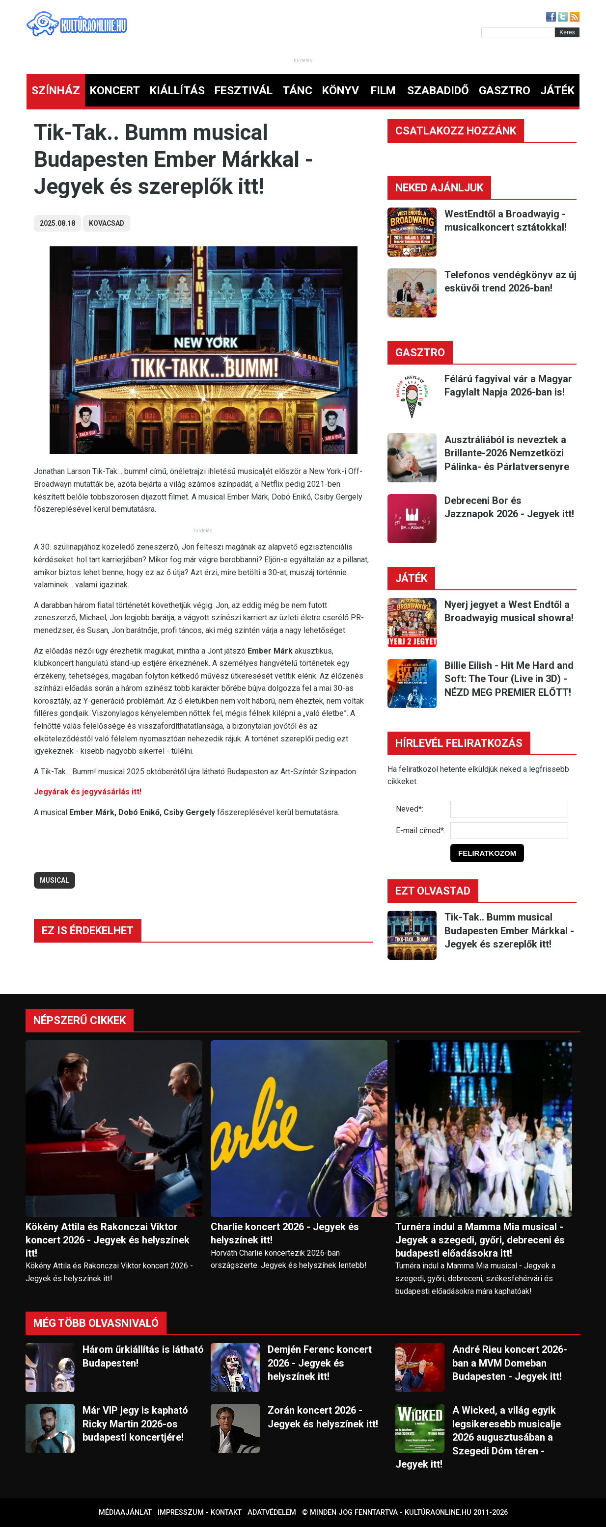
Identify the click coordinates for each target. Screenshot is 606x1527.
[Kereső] (518, 32)
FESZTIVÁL (244, 90)
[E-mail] (509, 830)
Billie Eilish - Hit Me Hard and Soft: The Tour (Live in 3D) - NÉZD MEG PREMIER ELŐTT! (509, 678)
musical (54, 880)
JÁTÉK (557, 90)
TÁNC (297, 90)
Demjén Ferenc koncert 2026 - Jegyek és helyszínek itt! (320, 1362)
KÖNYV (340, 90)
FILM (383, 90)
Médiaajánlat (125, 1512)
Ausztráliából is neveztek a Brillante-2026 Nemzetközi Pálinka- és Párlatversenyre (506, 453)
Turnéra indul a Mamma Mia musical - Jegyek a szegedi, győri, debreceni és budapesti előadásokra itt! (480, 1240)
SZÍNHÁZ (55, 90)
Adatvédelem (272, 1512)
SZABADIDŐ (438, 90)
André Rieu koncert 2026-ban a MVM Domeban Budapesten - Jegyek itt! (509, 1362)
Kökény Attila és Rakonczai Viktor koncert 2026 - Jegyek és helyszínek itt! (108, 1240)
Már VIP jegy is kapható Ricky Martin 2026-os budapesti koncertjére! (135, 1423)
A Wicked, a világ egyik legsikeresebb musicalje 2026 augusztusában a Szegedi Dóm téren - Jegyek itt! (478, 1437)
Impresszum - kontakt (200, 1512)
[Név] (509, 809)
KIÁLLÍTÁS (177, 90)
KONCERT (115, 90)
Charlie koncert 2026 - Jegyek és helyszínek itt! (285, 1233)
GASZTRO (504, 90)
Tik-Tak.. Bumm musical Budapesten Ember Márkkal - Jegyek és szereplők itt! (509, 930)
